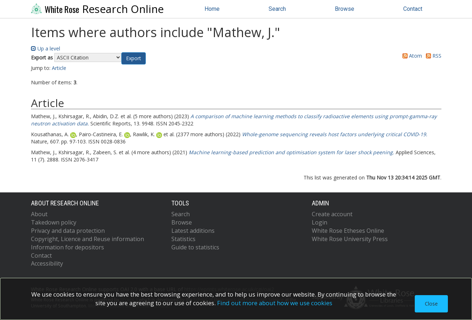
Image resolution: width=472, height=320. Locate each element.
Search (277, 8)
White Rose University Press (350, 239)
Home (212, 8)
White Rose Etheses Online (348, 231)
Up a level (45, 48)
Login (319, 222)
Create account (332, 214)
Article (59, 68)
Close (431, 303)
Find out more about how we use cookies (274, 303)
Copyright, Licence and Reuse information (87, 239)
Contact (412, 8)
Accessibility (47, 263)
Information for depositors (67, 247)
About (39, 214)
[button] (133, 58)
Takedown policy (53, 222)
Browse (344, 8)
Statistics (183, 239)
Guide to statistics (195, 247)
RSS (432, 55)
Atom (411, 55)
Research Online (97, 9)
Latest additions (193, 231)
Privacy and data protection (68, 231)
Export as (42, 57)
